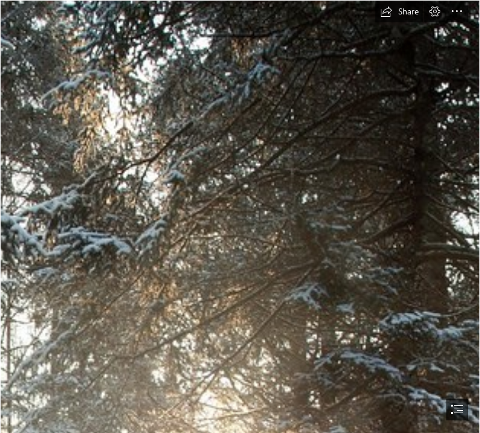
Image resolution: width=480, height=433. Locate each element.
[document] (240, 216)
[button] (399, 11)
